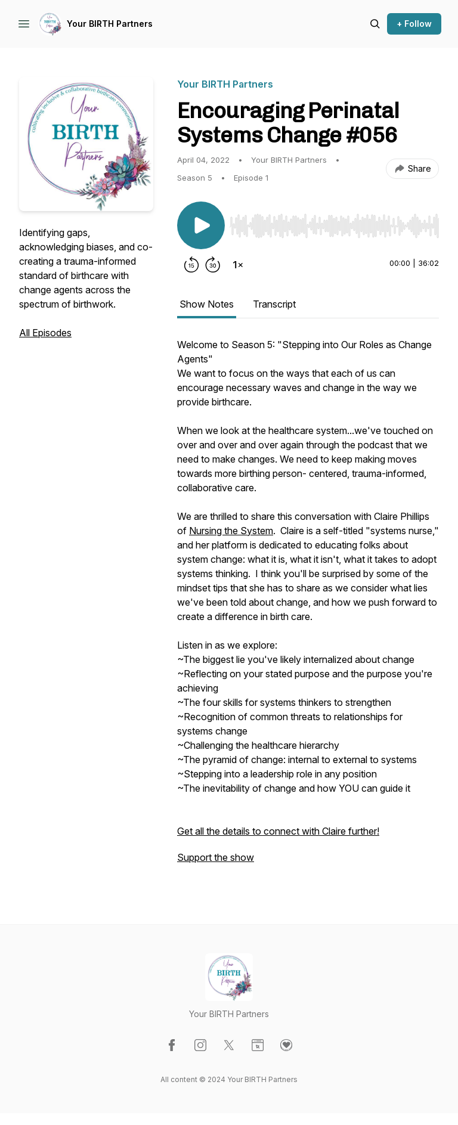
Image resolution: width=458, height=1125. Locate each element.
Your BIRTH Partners (110, 23)
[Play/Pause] (201, 225)
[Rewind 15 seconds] (191, 264)
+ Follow (414, 23)
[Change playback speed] (238, 264)
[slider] (334, 225)
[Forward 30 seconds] (213, 264)
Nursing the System (231, 531)
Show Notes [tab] (207, 304)
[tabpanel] (308, 606)
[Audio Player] (334, 222)
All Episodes (45, 333)
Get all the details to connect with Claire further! (278, 831)
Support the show (215, 857)
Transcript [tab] (274, 304)
